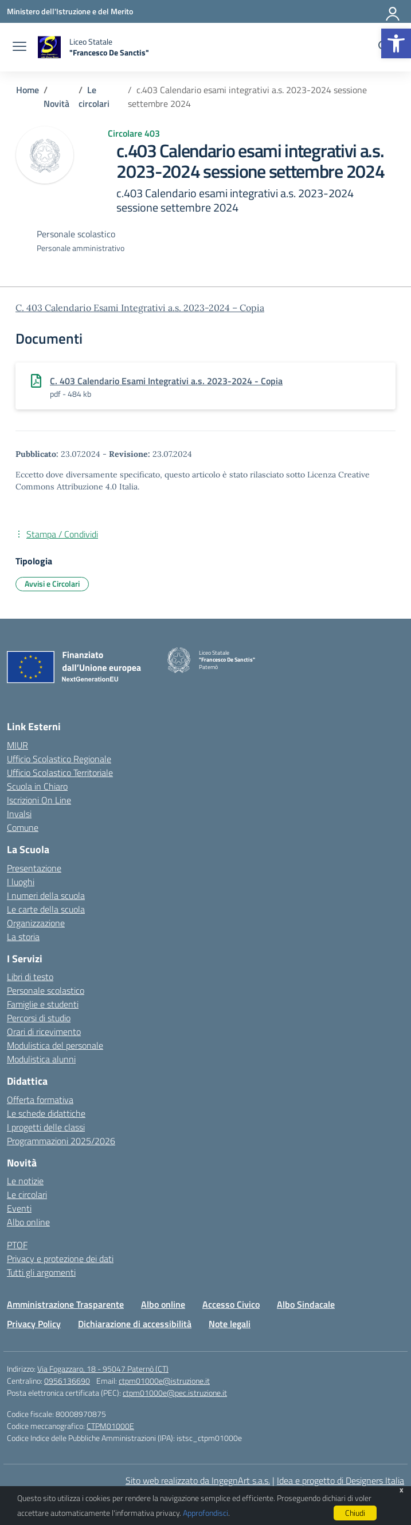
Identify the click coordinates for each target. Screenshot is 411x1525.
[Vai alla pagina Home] (27, 90)
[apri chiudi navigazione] (19, 47)
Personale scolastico (45, 990)
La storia (23, 936)
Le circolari (27, 1194)
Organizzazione (36, 923)
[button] (396, 43)
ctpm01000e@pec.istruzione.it (175, 1393)
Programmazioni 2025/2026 (61, 1141)
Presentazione (34, 868)
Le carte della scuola (46, 909)
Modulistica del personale (55, 1045)
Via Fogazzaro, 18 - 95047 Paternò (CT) (103, 1369)
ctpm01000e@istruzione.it (164, 1381)
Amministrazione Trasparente (65, 1304)
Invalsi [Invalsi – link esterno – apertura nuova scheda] (19, 814)
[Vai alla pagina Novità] (56, 103)
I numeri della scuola (46, 895)
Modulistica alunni (41, 1059)
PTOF (17, 1245)
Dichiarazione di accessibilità (134, 1324)
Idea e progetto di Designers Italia (340, 1480)
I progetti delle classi (46, 1127)
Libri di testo (30, 977)
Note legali (229, 1324)
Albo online (28, 1222)
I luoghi (20, 882)
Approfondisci (205, 1513)
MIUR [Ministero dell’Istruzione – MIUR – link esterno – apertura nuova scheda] (17, 745)
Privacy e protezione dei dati (60, 1258)
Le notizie (25, 1181)
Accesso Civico (231, 1304)
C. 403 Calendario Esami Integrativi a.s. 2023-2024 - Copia (166, 381)
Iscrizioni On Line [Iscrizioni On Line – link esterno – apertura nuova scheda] (39, 800)
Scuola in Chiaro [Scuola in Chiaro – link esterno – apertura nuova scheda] (37, 786)
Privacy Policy (34, 1324)
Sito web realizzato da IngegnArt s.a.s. (198, 1480)
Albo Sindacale (306, 1304)
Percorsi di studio (39, 1018)
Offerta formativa (40, 1099)
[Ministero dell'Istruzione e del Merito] (70, 11)
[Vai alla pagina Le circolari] (94, 96)
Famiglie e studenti (43, 1004)
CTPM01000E (110, 1426)
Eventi (19, 1208)
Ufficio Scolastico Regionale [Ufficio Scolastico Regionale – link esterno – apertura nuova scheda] (59, 759)
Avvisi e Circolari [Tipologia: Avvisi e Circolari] (52, 584)
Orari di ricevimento (44, 1031)
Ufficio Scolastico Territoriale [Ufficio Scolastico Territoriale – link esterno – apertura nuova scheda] (60, 772)
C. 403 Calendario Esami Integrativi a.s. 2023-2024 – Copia (139, 307)
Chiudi (355, 1513)
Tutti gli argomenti (41, 1272)
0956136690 (67, 1381)
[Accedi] (393, 11)
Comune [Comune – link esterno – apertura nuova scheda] (22, 827)
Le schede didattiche (46, 1113)
